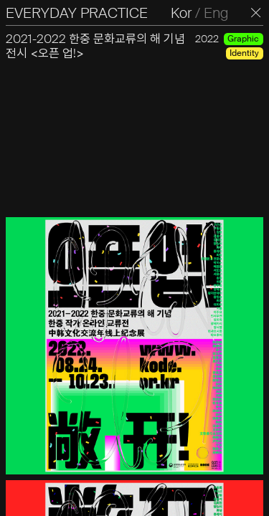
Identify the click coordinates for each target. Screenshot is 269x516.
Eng (216, 13)
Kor (181, 13)
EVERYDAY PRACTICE (77, 13)
